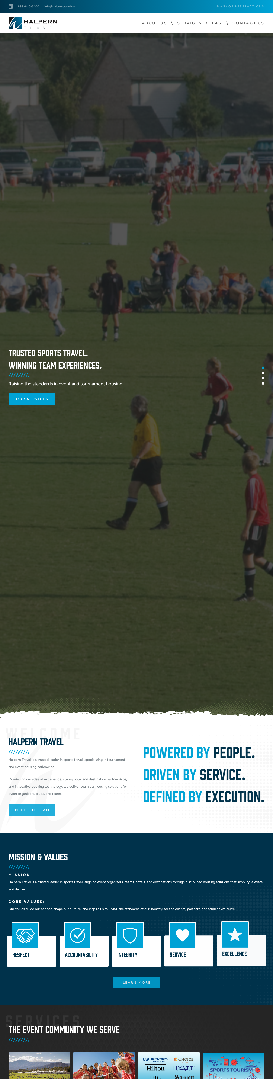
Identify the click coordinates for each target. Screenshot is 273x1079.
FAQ (217, 23)
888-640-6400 (28, 6)
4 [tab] (263, 383)
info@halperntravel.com (60, 6)
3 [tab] (263, 378)
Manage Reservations (240, 6)
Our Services (32, 399)
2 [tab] (263, 373)
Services (189, 23)
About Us (154, 23)
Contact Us (248, 23)
